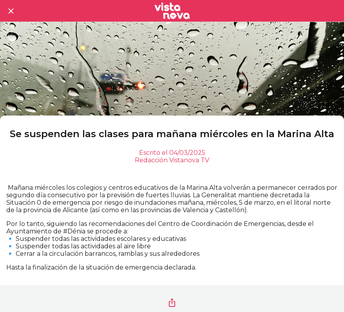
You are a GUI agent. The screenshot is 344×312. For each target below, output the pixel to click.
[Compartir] (172, 302)
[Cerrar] (11, 11)
